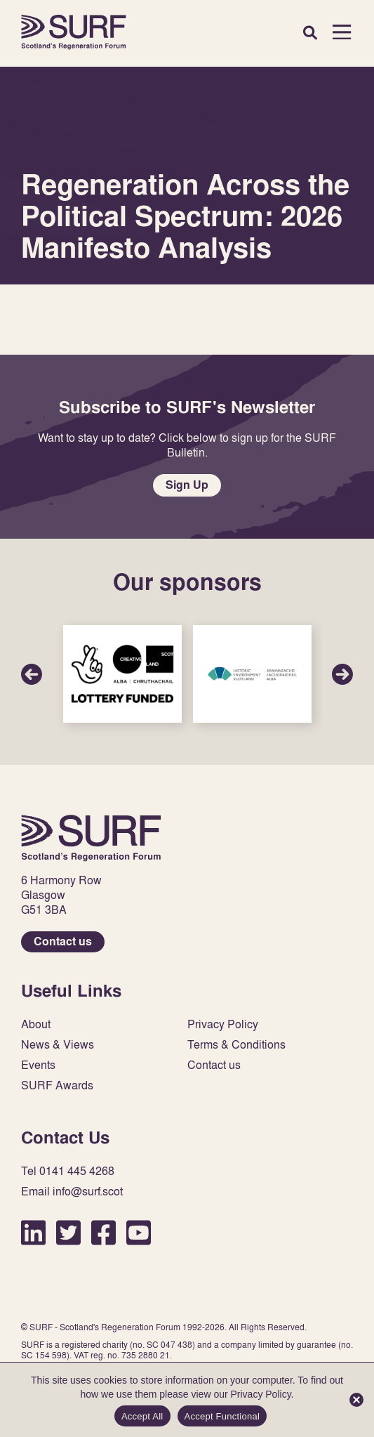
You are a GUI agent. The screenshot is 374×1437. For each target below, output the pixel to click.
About (36, 1024)
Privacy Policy (222, 1024)
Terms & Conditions (236, 1044)
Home (73, 32)
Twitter (68, 1232)
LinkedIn (33, 1232)
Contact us (63, 941)
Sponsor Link (122, 674)
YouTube (138, 1232)
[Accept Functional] (356, 1400)
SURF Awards (57, 1085)
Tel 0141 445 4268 (67, 1171)
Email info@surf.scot (72, 1191)
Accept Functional (222, 1416)
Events (38, 1065)
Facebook (103, 1232)
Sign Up (187, 485)
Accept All (142, 1416)
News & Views (57, 1044)
